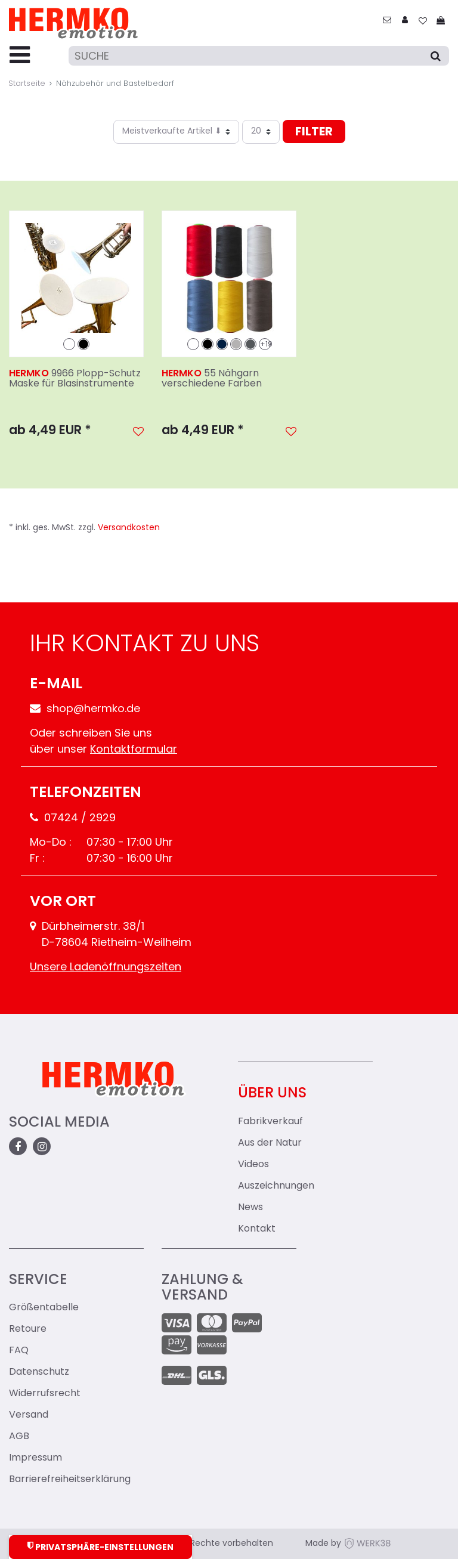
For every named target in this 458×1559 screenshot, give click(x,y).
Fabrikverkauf (270, 1122)
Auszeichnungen (276, 1186)
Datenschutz (39, 1372)
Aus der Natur (270, 1143)
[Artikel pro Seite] (261, 132)
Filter (314, 132)
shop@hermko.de (85, 709)
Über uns (272, 1094)
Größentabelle (44, 1308)
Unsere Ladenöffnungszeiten (105, 967)
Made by (348, 1543)
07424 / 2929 (73, 818)
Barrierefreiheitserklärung (70, 1479)
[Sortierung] (176, 132)
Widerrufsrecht (45, 1394)
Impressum (35, 1458)
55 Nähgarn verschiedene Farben (212, 379)
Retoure (28, 1329)
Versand (28, 1415)
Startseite (26, 84)
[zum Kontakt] (387, 21)
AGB (19, 1437)
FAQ (19, 1351)
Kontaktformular (133, 750)
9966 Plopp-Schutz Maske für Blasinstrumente (75, 379)
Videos (253, 1165)
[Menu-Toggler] (19, 56)
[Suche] (259, 56)
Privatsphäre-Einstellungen (100, 1546)
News (250, 1207)
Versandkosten (129, 528)
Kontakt (257, 1229)
